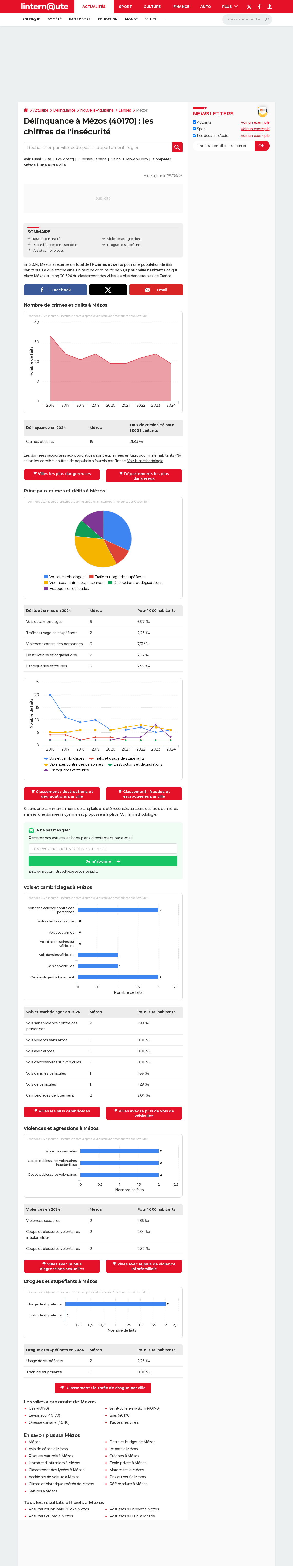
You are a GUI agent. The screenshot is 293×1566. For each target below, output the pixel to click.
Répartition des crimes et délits (55, 245)
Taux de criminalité (46, 239)
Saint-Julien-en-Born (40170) (134, 1408)
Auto (205, 6)
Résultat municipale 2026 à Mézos (59, 1509)
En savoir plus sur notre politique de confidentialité (63, 872)
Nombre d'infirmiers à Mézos (54, 1463)
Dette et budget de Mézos (132, 1442)
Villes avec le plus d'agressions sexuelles (62, 1266)
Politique (31, 19)
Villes (150, 19)
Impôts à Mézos (123, 1449)
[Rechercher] (247, 19)
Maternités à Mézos (126, 1470)
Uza (48, 159)
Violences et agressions (124, 239)
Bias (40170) (119, 1415)
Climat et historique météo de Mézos (61, 1484)
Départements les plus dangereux (146, 476)
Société (55, 19)
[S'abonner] (231, 146)
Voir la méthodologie (145, 461)
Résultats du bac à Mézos (51, 1516)
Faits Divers (79, 19)
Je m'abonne (98, 861)
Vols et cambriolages (48, 250)
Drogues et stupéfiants (123, 245)
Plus (230, 6)
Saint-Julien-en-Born (129, 159)
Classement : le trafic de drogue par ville (106, 1388)
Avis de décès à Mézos (48, 1449)
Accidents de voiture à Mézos (54, 1477)
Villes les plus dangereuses (64, 473)
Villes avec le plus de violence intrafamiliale (146, 1266)
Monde (131, 19)
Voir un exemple (255, 122)
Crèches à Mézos (124, 1456)
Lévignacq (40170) (44, 1415)
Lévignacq (65, 159)
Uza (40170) (39, 1408)
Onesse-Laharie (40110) (49, 1422)
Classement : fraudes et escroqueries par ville (146, 794)
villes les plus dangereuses (130, 276)
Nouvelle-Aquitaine (97, 110)
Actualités (94, 6)
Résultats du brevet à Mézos (134, 1509)
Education (108, 19)
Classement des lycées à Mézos (57, 1470)
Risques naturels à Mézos (51, 1456)
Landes (124, 110)
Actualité (40, 110)
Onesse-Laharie (92, 159)
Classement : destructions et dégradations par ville (64, 794)
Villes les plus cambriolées (64, 1111)
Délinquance (64, 110)
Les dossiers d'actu (210, 135)
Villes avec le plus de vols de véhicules (146, 1113)
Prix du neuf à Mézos (127, 1477)
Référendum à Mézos (128, 1484)
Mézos (35, 1442)
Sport (125, 6)
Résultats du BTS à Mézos (132, 1516)
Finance (181, 6)
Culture (152, 6)
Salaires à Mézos (43, 1491)
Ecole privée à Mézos (127, 1463)
